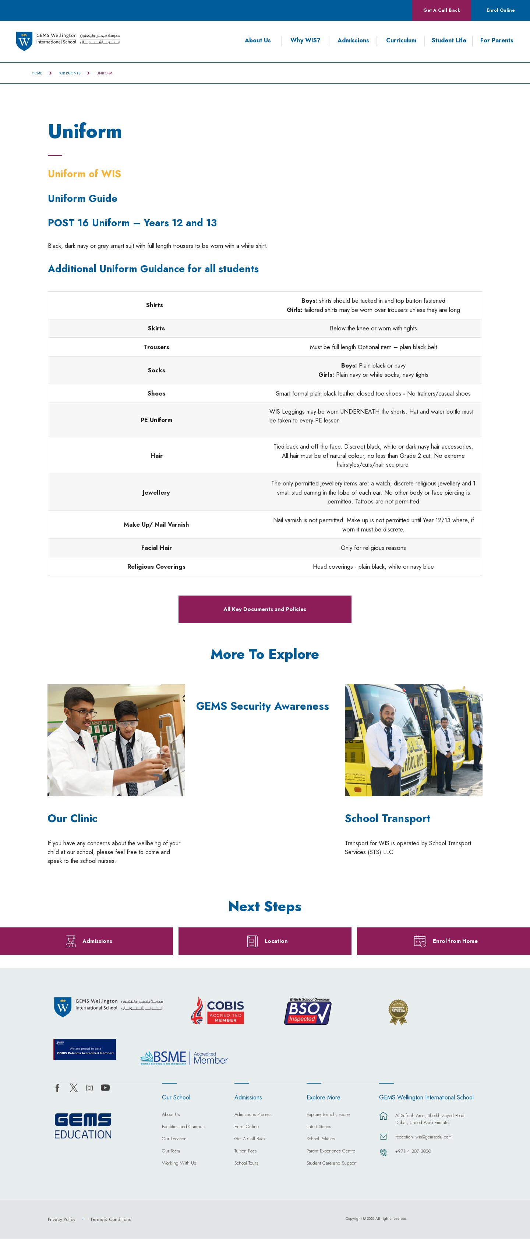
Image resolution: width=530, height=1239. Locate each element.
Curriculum (401, 40)
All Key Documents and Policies (265, 609)
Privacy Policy (61, 1219)
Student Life (449, 40)
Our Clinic (72, 819)
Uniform (104, 73)
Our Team (171, 1151)
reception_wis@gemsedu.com (423, 1136)
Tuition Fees (245, 1151)
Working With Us (179, 1163)
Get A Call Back (441, 10)
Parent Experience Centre (331, 1151)
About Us (258, 40)
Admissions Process (252, 1115)
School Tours (246, 1163)
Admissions (353, 40)
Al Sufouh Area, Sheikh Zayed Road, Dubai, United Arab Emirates (430, 1119)
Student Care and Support (332, 1163)
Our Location (174, 1139)
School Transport (387, 819)
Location (276, 941)
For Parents (496, 40)
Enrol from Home (455, 941)
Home (37, 73)
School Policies (321, 1139)
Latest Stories (319, 1127)
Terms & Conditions (110, 1219)
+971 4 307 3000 (413, 1151)
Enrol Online (501, 10)
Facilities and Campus (183, 1127)
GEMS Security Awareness (262, 706)
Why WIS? (305, 40)
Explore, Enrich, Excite (328, 1115)
